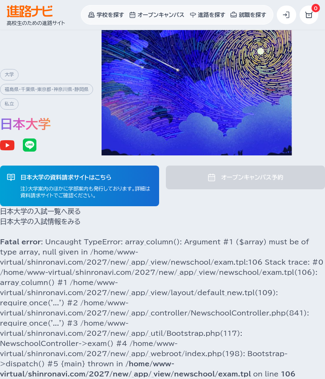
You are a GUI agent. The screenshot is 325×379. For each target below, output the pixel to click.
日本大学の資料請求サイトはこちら (65, 177)
